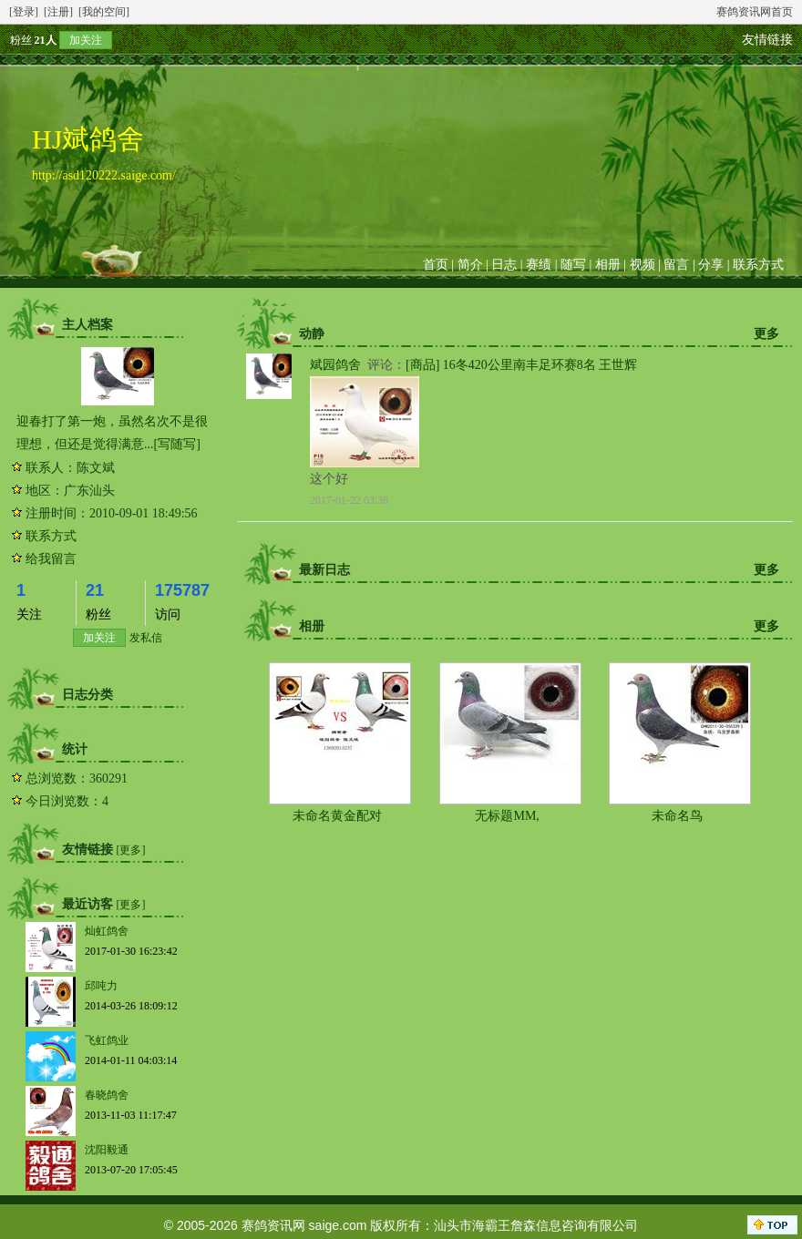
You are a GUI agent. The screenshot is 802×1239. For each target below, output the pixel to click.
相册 (608, 264)
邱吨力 (101, 985)
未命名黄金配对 (337, 816)
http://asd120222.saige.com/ (104, 175)
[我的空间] (103, 11)
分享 (711, 264)
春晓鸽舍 (107, 1095)
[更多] (131, 850)
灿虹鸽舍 (107, 931)
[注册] (58, 11)
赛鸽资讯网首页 (754, 11)
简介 (470, 264)
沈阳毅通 (107, 1149)
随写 (573, 264)
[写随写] (177, 444)
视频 (642, 264)
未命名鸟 (677, 816)
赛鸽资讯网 (273, 1225)
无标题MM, (507, 816)
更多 (766, 334)
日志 (504, 264)
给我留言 (51, 559)
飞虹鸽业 (107, 1040)
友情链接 (767, 39)
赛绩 (538, 264)
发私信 (145, 637)
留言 (676, 264)
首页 (435, 264)
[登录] (23, 11)
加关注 (85, 40)
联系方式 (758, 264)
